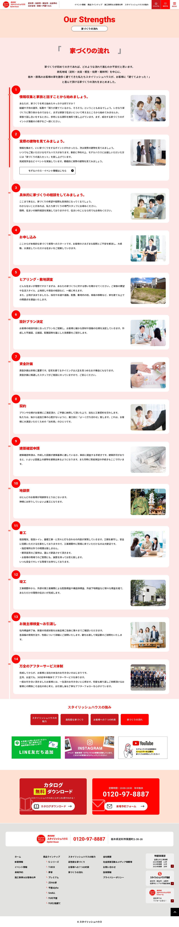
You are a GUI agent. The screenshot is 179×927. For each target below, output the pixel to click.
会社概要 (107, 856)
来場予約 (19, 872)
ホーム (18, 856)
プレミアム (53, 877)
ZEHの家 (52, 882)
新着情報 (19, 861)
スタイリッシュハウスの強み (137, 4)
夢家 (50, 872)
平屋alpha (53, 887)
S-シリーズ (53, 861)
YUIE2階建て (54, 903)
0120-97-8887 (89, 839)
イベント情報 (80, 4)
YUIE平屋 (52, 898)
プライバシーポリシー (113, 877)
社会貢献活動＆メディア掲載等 (117, 861)
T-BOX (51, 867)
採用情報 (107, 872)
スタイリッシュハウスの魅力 (44, 719)
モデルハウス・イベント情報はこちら (47, 172)
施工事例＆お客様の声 (113, 4)
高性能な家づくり (74, 719)
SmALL (51, 892)
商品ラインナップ (95, 4)
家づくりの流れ (135, 719)
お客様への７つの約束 (104, 719)
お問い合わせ (109, 867)
